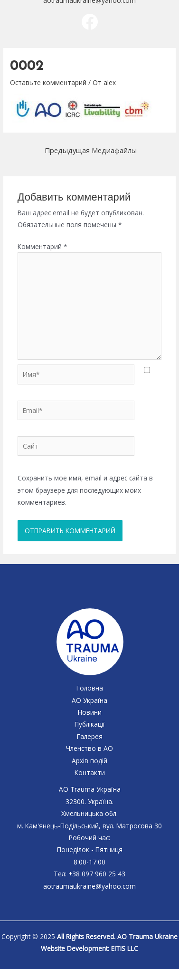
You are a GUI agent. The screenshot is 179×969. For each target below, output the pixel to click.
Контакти (90, 772)
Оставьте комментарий (48, 82)
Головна (89, 687)
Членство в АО (89, 748)
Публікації (90, 724)
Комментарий (42, 246)
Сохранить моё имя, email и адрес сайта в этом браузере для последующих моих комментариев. (85, 490)
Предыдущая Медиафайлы (91, 150)
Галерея (90, 736)
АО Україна (89, 700)
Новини (90, 712)
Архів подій (89, 760)
